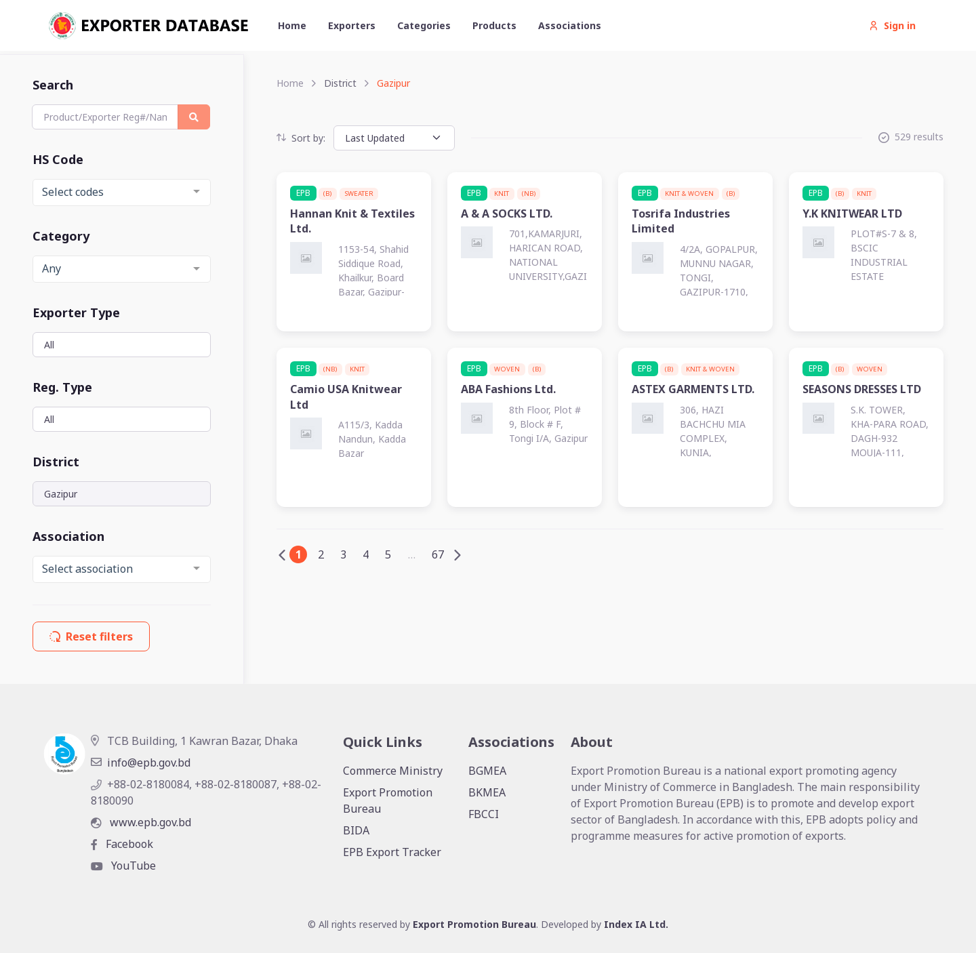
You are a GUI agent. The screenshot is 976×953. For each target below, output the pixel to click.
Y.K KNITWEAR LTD (852, 213)
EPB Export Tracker (392, 852)
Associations (569, 25)
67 (438, 554)
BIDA (356, 830)
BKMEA (487, 792)
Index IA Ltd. (636, 924)
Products (494, 25)
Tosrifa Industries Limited (681, 221)
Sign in (892, 25)
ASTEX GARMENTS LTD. (693, 389)
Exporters (351, 25)
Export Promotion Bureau (387, 800)
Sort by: (301, 137)
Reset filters (91, 636)
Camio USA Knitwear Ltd (346, 396)
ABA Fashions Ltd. (508, 389)
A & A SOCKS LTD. (506, 213)
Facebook (122, 843)
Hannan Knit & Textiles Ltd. (352, 221)
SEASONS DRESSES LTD (861, 389)
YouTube (123, 865)
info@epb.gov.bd (140, 762)
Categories (424, 25)
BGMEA (487, 770)
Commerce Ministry (393, 770)
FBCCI (483, 814)
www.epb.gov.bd (141, 822)
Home (292, 25)
